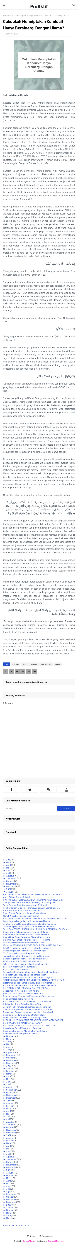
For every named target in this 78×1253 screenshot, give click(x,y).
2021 (8, 889)
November (11, 883)
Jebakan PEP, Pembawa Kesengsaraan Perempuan (27, 1006)
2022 (9, 1065)
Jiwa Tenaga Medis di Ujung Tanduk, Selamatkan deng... (29, 926)
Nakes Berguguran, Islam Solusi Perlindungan (24, 950)
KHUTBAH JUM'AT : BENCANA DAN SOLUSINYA (25, 988)
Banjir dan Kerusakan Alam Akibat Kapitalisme (25, 1031)
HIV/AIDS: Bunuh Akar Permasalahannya (22, 910)
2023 (9, 1100)
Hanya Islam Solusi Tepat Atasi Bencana (22, 1028)
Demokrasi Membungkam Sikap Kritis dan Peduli (26, 934)
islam (25, 664)
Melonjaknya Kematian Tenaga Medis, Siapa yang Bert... (29, 977)
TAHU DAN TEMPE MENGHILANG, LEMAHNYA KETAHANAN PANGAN (35, 929)
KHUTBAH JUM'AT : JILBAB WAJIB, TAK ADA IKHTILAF (29, 1025)
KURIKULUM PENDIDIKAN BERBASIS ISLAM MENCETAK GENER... (34, 1020)
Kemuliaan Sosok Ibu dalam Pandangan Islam (24, 974)
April (8, 865)
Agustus (10, 875)
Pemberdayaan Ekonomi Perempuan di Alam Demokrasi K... (31, 907)
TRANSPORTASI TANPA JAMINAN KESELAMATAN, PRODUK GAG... (34, 980)
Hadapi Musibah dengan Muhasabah (20, 1033)
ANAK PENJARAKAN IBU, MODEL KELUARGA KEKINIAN (29, 985)
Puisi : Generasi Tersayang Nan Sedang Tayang (25, 1017)
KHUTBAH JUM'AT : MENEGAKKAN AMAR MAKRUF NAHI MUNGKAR (35, 918)
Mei (8, 867)
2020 (9, 859)
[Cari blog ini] (30, 808)
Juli (8, 873)
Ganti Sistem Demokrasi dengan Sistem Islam (24, 913)
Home (31, 1236)
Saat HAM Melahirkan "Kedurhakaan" (20, 966)
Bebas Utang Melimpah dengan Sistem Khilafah (25, 932)
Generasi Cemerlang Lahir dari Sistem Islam (24, 1014)
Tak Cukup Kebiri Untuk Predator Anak (21, 953)
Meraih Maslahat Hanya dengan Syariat (21, 915)
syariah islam (46, 664)
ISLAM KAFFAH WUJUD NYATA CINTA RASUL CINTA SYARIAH (32, 945)
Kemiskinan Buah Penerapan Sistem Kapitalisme (26, 937)
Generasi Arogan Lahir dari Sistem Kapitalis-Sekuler (28, 1009)
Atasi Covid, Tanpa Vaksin (15, 969)
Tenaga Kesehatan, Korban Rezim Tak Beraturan (26, 956)
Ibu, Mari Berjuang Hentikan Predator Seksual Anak (27, 948)
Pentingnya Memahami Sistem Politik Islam (23, 942)
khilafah (34, 664)
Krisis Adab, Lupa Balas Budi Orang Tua (22, 1004)
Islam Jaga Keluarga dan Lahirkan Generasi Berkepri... (28, 921)
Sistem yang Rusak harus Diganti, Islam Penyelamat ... (28, 982)
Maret (9, 862)
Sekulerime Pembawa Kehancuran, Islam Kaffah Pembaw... (31, 972)
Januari (10, 891)
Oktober (10, 881)
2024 (9, 1135)
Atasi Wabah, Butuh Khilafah (16, 897)
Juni (8, 870)
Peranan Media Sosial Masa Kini (18, 998)
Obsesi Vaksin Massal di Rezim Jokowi (21, 990)
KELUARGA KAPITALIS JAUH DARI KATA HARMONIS (28, 1001)
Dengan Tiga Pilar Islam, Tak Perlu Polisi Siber (24, 958)
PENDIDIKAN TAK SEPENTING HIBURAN (22, 961)
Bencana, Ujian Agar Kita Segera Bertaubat (23, 993)
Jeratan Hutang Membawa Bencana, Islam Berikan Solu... (30, 923)
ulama (14, 15)
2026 (9, 1204)
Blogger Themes (29, 1241)
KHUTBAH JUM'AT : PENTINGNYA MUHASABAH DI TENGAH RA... (33, 894)
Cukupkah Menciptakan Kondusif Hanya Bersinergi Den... (30, 902)
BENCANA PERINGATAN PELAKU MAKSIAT (23, 1022)
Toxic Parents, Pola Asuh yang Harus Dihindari (25, 905)
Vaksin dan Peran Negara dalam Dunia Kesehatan (26, 964)
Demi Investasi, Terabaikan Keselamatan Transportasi (28, 996)
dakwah (15, 664)
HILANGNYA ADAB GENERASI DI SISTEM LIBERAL (27, 940)
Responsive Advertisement (16, 1225)
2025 (9, 1170)
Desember (11, 886)
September (11, 878)
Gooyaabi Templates (56, 1241)
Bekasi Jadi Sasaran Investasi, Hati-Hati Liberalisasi (28, 1012)
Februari (10, 1036)
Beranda (6, 15)
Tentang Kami (46, 1236)
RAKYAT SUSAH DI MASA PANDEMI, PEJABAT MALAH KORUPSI (33, 899)
